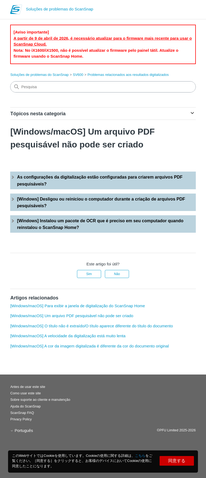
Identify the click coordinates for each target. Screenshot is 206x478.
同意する (176, 460)
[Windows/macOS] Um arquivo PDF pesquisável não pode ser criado (71, 315)
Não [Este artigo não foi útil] (117, 274)
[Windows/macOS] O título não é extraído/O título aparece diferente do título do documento (91, 326)
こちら (140, 456)
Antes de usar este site (27, 387)
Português (21, 430)
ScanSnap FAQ (22, 413)
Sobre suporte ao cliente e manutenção (40, 400)
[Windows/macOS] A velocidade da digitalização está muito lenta (67, 336)
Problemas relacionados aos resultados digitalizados (128, 75)
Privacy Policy (21, 419)
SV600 (78, 75)
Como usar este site (25, 393)
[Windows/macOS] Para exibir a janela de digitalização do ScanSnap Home (77, 305)
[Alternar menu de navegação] (186, 10)
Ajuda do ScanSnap (25, 406)
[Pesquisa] (102, 86)
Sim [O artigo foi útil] (89, 274)
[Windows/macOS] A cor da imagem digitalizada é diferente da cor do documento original (89, 346)
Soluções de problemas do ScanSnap (39, 75)
